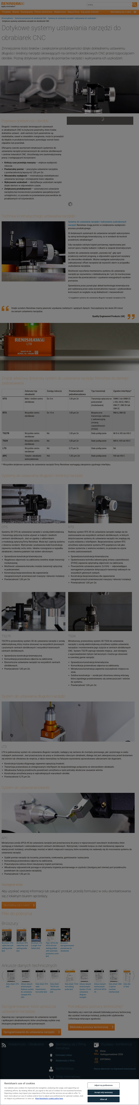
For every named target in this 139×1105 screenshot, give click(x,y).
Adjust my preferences (103, 1085)
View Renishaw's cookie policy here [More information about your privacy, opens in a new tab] (49, 1098)
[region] (69, 1092)
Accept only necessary (103, 1092)
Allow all (103, 1099)
